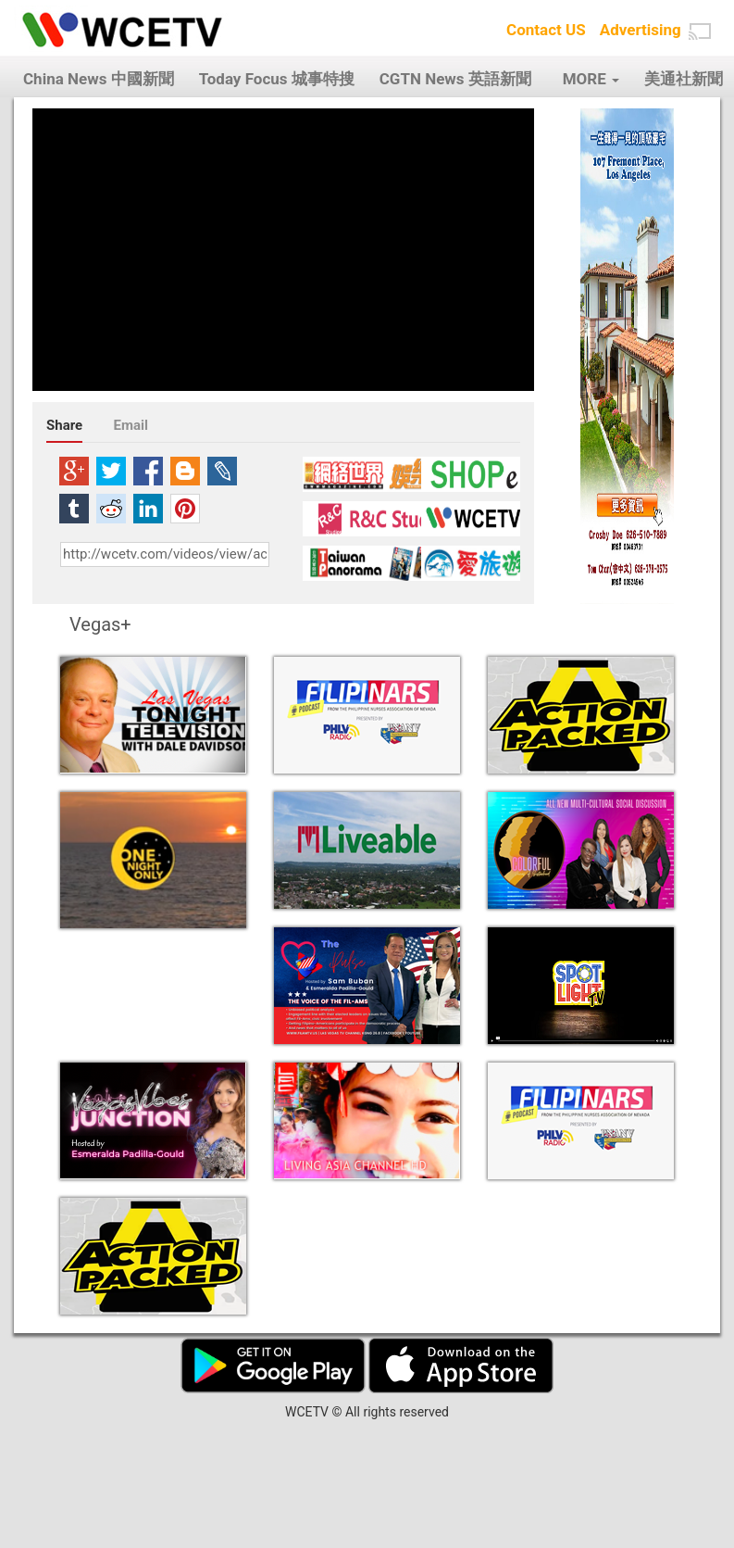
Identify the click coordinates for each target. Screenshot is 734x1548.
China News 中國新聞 (98, 78)
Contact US (546, 29)
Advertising (640, 29)
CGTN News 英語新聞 (455, 78)
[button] (700, 31)
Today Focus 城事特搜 (277, 78)
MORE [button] (591, 78)
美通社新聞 (683, 78)
